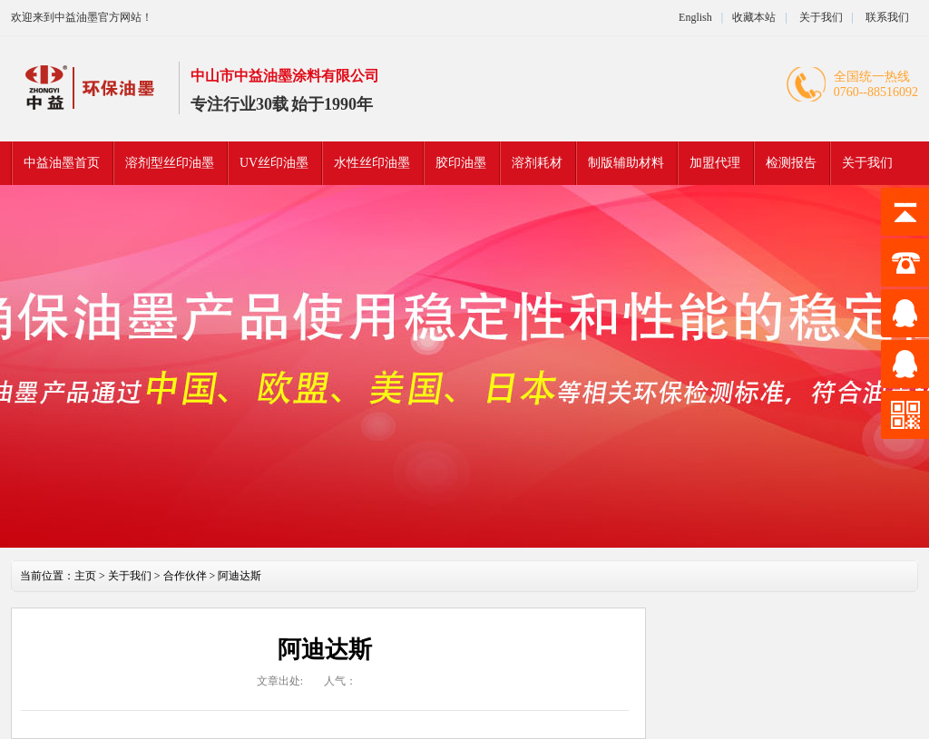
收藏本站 (754, 17)
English (695, 17)
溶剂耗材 (537, 163)
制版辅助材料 (626, 163)
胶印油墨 (460, 163)
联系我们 (887, 17)
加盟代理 (714, 163)
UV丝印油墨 (274, 163)
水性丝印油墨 (372, 163)
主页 (85, 575)
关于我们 (820, 17)
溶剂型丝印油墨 (169, 163)
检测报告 (791, 163)
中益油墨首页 (62, 163)
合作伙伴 (185, 575)
